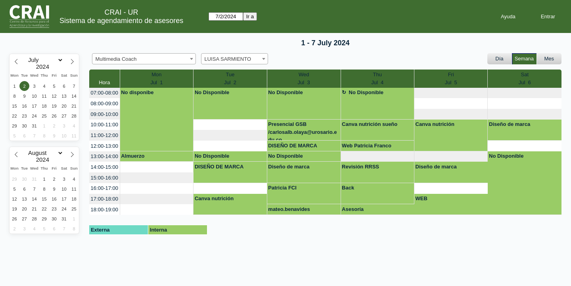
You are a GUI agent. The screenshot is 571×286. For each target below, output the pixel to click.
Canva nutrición (435, 124)
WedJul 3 (304, 78)
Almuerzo (132, 156)
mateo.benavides (289, 209)
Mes (549, 59)
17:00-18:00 (104, 199)
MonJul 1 (156, 78)
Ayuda (508, 16)
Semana (524, 59)
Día (499, 59)
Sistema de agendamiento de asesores (121, 21)
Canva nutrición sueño (369, 124)
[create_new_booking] (450, 93)
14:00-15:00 (104, 167)
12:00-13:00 (104, 146)
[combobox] (144, 58)
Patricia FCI (282, 188)
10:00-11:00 (104, 125)
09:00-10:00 (104, 114)
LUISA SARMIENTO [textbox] (228, 59)
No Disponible (212, 92)
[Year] (44, 67)
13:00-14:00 (104, 156)
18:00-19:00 (104, 210)
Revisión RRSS (360, 167)
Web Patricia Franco (366, 146)
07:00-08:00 (104, 93)
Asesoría (353, 209)
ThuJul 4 (377, 78)
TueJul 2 (230, 78)
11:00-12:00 (104, 135)
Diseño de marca (509, 124)
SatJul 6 (525, 78)
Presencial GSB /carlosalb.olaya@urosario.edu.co (302, 131)
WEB (421, 198)
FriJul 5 (451, 78)
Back (348, 188)
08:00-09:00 (104, 103)
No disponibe (137, 92)
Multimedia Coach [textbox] (116, 59)
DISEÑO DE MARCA (292, 146)
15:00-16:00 (104, 178)
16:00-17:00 (104, 188)
